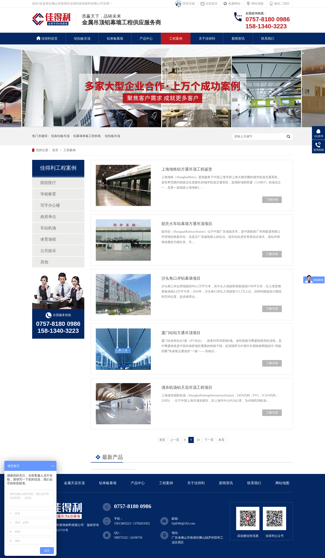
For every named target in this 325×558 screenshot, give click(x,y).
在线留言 (212, 3)
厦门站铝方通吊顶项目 (181, 333)
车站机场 (48, 228)
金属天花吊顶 (74, 483)
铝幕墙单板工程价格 (87, 136)
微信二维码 (281, 3)
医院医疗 (48, 183)
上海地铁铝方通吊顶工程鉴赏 (186, 169)
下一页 (209, 439)
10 (198, 439)
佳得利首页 (47, 38)
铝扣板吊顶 (82, 38)
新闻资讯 (238, 38)
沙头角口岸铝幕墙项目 (181, 278)
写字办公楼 (50, 205)
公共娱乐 (48, 251)
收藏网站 (234, 3)
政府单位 (48, 217)
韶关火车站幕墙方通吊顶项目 (186, 224)
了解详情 (272, 199)
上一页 (174, 439)
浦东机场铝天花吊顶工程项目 (186, 387)
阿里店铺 (188, 3)
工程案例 (175, 38)
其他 (44, 262)
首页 (55, 150)
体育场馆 (48, 239)
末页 (221, 439)
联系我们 (267, 38)
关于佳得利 (207, 38)
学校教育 (48, 194)
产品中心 (146, 38)
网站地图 (257, 3)
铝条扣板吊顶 (60, 136)
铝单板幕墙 (115, 38)
